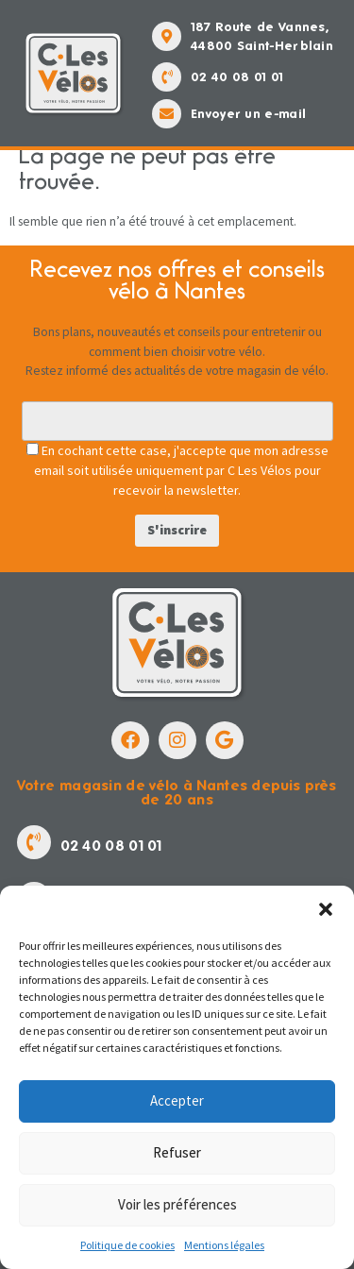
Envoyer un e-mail (248, 114)
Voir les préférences (177, 1204)
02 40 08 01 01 (237, 77)
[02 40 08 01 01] (166, 77)
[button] (325, 909)
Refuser (177, 1152)
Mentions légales (224, 1245)
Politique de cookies (127, 1245)
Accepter (177, 1100)
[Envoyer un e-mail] (166, 113)
